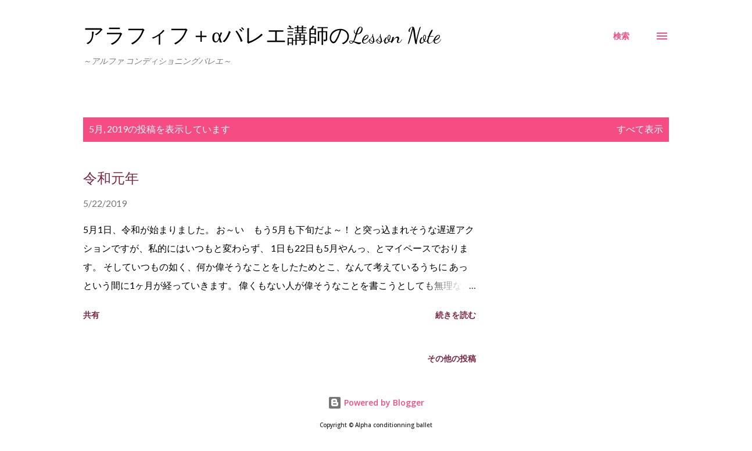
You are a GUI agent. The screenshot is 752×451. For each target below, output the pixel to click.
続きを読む (455, 315)
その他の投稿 (451, 358)
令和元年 (111, 178)
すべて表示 (640, 128)
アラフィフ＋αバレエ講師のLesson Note (262, 35)
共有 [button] (91, 315)
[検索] (621, 36)
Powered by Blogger (376, 402)
